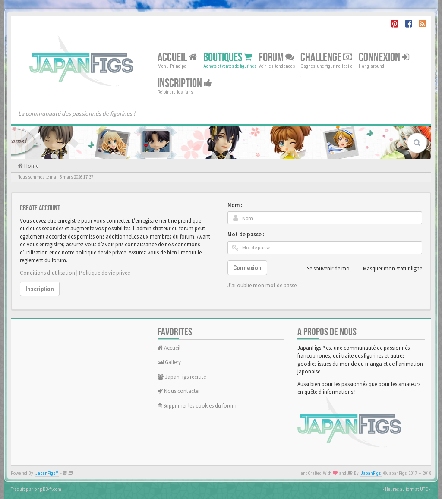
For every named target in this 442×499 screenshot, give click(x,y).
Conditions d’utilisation (47, 272)
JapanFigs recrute (182, 376)
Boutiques (227, 57)
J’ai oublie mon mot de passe (262, 285)
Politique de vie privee (104, 272)
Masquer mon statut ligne (388, 269)
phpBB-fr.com (47, 489)
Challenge (326, 57)
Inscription (185, 83)
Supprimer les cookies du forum (197, 405)
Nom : (234, 205)
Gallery (169, 362)
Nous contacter (179, 391)
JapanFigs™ (46, 473)
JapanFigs (371, 473)
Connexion (384, 57)
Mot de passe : (245, 234)
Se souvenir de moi (324, 269)
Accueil (177, 57)
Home (30, 165)
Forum (276, 57)
